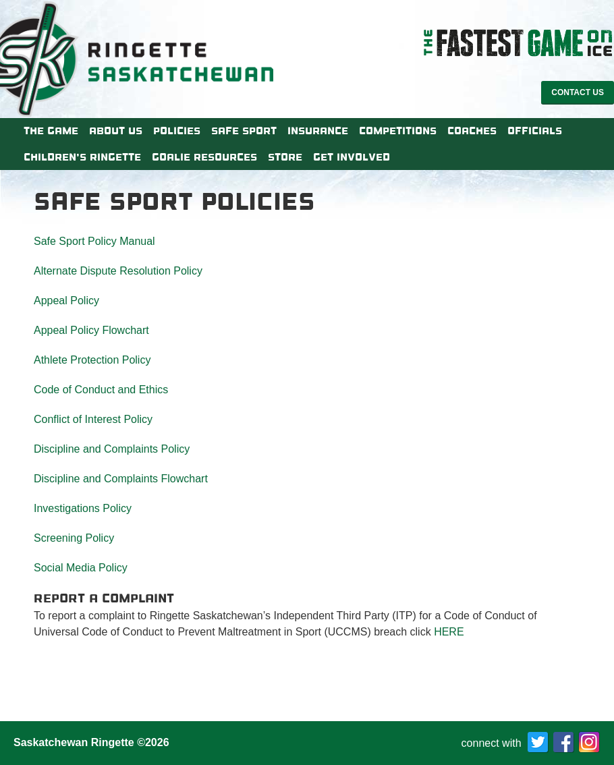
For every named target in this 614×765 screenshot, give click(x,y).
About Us (115, 131)
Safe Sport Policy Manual (94, 241)
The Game (51, 131)
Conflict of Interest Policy (93, 419)
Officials (534, 131)
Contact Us (577, 92)
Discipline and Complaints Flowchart (121, 478)
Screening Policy (74, 538)
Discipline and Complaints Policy (112, 449)
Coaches (472, 131)
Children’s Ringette (82, 157)
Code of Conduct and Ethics (101, 389)
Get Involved (351, 157)
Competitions (398, 131)
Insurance (317, 131)
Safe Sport (244, 131)
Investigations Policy (83, 508)
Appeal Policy (66, 300)
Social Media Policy (81, 567)
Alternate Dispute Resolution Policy (118, 271)
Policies (176, 131)
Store (285, 157)
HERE (449, 632)
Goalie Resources (204, 157)
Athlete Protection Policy (92, 360)
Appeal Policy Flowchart (91, 330)
